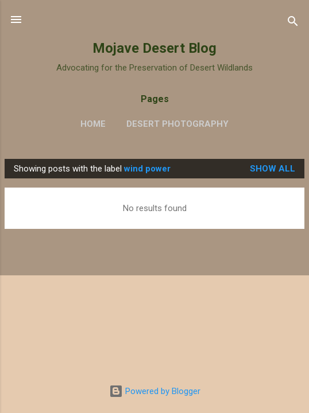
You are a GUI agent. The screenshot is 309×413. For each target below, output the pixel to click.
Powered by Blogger (154, 391)
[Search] (293, 23)
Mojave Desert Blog (154, 48)
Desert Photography (177, 124)
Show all (272, 168)
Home (93, 124)
